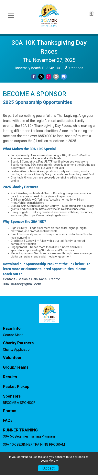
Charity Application (17, 349)
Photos (9, 411)
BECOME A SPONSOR (19, 403)
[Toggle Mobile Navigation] (11, 16)
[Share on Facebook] (34, 76)
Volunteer (12, 357)
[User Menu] (91, 13)
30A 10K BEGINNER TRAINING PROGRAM (34, 444)
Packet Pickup (16, 386)
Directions (75, 68)
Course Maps (13, 335)
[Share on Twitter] (41, 76)
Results (10, 377)
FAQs (8, 420)
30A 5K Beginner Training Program (29, 436)
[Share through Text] (64, 76)
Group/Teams (15, 367)
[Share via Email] (56, 76)
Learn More (48, 460)
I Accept (48, 468)
